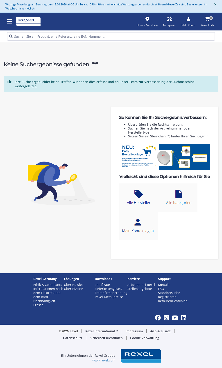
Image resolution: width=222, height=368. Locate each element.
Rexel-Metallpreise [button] (109, 297)
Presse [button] (38, 305)
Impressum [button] (134, 331)
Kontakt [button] (164, 285)
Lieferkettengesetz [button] (108, 289)
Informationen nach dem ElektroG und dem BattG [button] (48, 293)
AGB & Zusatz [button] (160, 331)
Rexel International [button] (101, 331)
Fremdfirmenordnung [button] (111, 293)
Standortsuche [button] (169, 293)
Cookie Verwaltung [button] (144, 338)
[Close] (214, 4)
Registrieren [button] (167, 297)
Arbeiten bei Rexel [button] (141, 285)
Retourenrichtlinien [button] (173, 301)
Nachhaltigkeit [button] (44, 301)
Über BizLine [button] (73, 289)
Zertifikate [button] (102, 285)
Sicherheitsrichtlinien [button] (106, 338)
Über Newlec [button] (73, 285)
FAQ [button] (161, 289)
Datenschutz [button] (72, 338)
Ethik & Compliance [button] (48, 285)
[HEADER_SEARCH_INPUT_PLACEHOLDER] (111, 36)
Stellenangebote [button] (139, 289)
